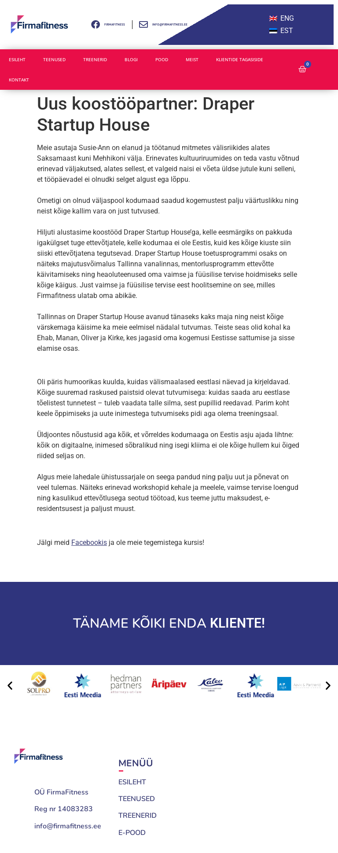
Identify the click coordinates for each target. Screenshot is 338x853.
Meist (192, 59)
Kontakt (19, 80)
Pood (161, 59)
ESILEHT (132, 782)
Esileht (17, 59)
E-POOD (132, 833)
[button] (9, 685)
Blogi (131, 59)
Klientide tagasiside (239, 59)
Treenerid (95, 59)
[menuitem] (281, 18)
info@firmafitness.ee (67, 826)
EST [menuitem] (286, 30)
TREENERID (137, 815)
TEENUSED (136, 799)
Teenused (54, 59)
